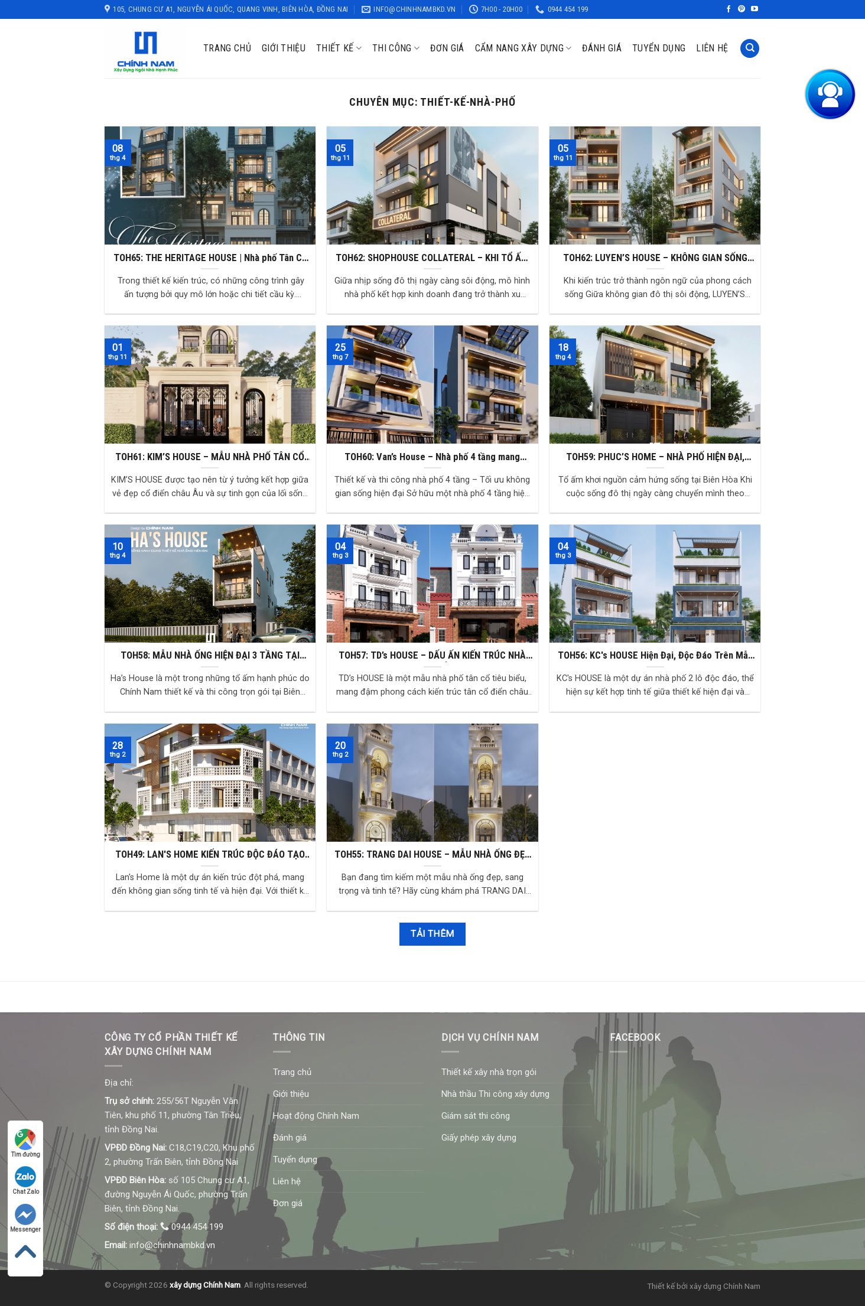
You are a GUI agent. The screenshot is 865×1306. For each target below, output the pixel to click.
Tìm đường (25, 1143)
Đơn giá (447, 48)
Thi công (396, 48)
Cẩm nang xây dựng (523, 48)
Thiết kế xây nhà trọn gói (488, 1072)
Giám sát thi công (475, 1115)
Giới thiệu (283, 48)
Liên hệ (712, 48)
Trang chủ (227, 48)
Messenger (25, 1218)
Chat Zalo (25, 1180)
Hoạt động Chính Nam (316, 1115)
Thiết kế (339, 48)
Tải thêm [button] (432, 934)
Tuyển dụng (658, 48)
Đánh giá (602, 48)
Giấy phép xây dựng (478, 1137)
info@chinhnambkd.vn (172, 1245)
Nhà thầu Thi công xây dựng (495, 1094)
